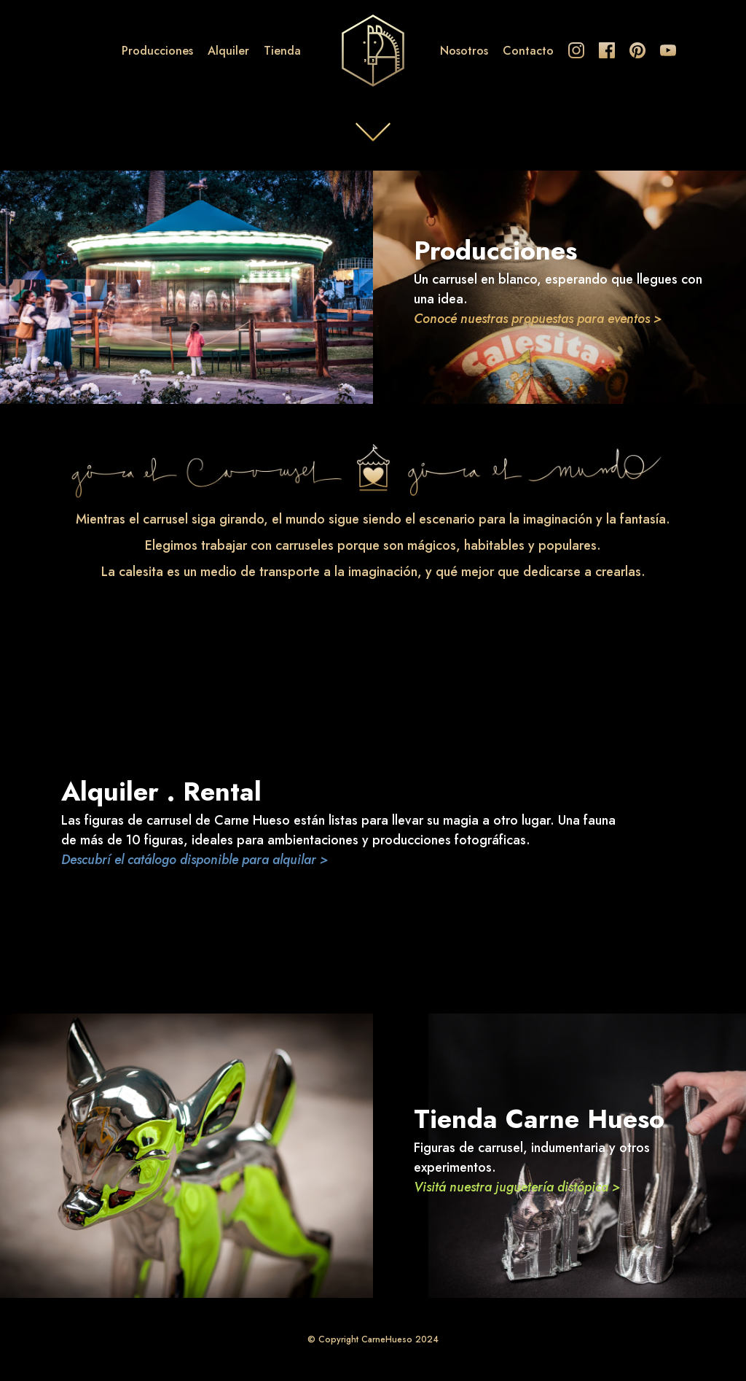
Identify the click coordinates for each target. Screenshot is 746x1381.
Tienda (282, 50)
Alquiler (228, 50)
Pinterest (637, 50)
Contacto (528, 50)
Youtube (668, 50)
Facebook (607, 50)
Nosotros (464, 50)
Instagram (576, 50)
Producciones (157, 50)
